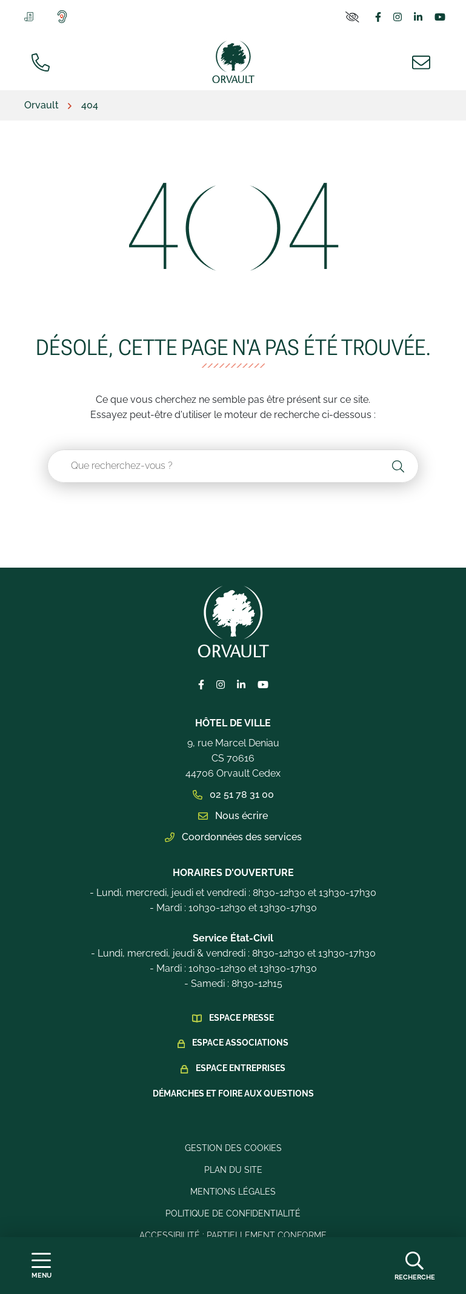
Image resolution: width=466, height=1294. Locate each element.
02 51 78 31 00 (233, 794)
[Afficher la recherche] (414, 1265)
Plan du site (233, 1170)
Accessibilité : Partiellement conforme (233, 1235)
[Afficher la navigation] (41, 1265)
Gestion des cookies (233, 1148)
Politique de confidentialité (233, 1213)
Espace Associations (240, 1042)
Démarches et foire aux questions (233, 1093)
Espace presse (241, 1018)
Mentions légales (233, 1191)
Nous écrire (233, 815)
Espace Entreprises (240, 1068)
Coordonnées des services (233, 837)
